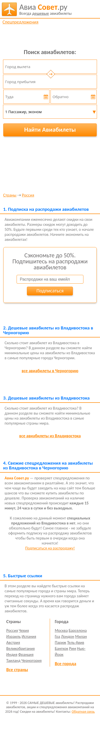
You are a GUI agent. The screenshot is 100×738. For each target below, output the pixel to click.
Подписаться (50, 291)
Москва (61, 630)
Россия (28, 195)
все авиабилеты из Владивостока (50, 436)
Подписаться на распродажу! (50, 548)
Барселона (78, 630)
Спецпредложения (20, 22)
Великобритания (20, 648)
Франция (26, 654)
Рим (72, 648)
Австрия (13, 642)
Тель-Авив (75, 642)
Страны (9, 195)
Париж (60, 642)
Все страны (17, 669)
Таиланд (13, 660)
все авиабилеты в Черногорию (50, 371)
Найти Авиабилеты (50, 129)
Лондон (67, 636)
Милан (81, 636)
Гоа (57, 636)
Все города (65, 663)
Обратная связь (83, 711)
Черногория (31, 660)
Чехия (24, 630)
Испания (29, 636)
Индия (11, 654)
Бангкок (61, 648)
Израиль (13, 636)
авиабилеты (45, 9)
